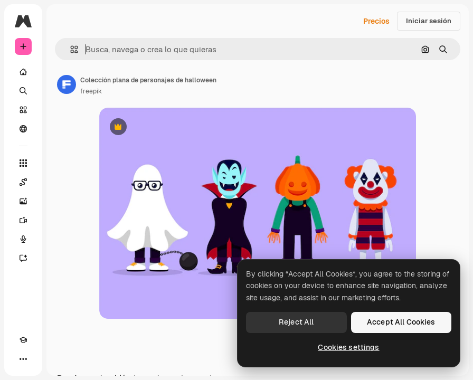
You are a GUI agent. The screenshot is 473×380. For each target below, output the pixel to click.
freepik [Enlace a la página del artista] (91, 91)
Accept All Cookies (401, 322)
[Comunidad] (23, 128)
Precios (376, 21)
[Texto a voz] (23, 239)
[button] (69, 49)
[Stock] (23, 109)
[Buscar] (23, 90)
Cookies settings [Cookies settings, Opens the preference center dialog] (348, 347)
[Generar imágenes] (23, 201)
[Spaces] (23, 182)
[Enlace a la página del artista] (66, 84)
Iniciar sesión (428, 20)
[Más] (23, 358)
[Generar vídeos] (23, 220)
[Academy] (23, 339)
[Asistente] (23, 258)
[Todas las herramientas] (23, 163)
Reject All (296, 322)
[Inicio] (23, 71)
